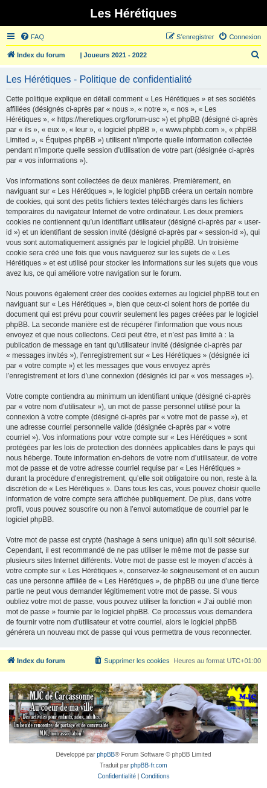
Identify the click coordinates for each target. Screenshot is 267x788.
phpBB (106, 754)
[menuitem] (32, 37)
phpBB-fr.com (148, 765)
